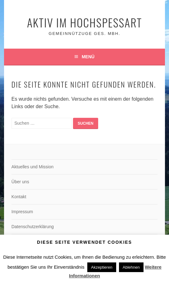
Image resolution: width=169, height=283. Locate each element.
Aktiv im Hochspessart (84, 22)
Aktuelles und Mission (32, 166)
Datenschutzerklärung (32, 226)
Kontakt (18, 196)
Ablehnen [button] (131, 267)
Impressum (22, 211)
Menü (88, 56)
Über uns (20, 181)
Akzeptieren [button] (101, 267)
